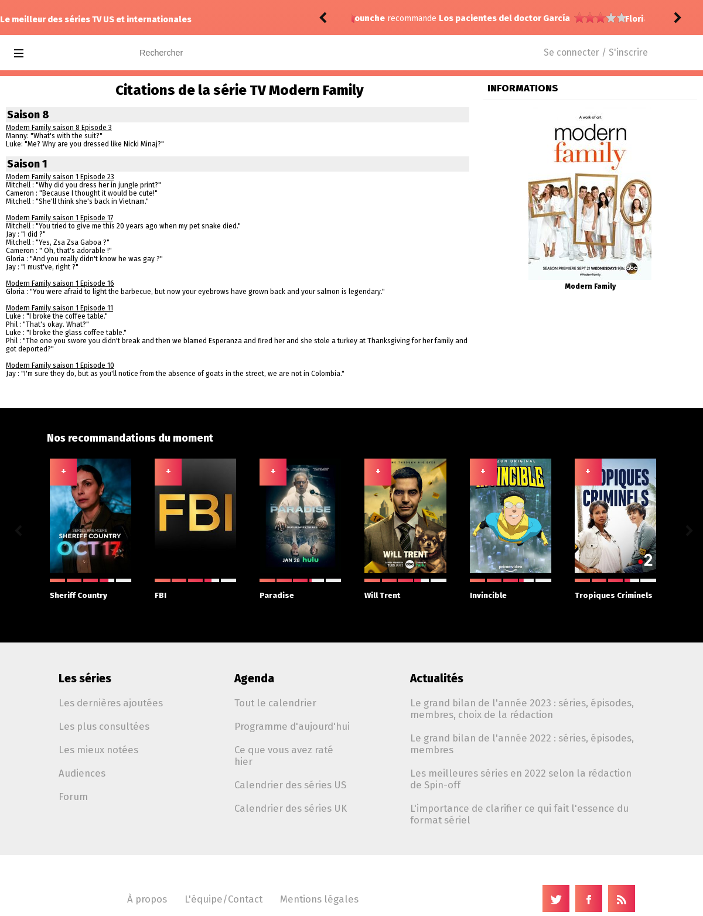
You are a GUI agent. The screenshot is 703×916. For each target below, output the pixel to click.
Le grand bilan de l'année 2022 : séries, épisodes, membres (522, 744)
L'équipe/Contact (223, 899)
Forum (73, 796)
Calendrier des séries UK (290, 808)
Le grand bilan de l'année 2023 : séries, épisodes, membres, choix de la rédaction (522, 708)
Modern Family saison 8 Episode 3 (59, 128)
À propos (147, 899)
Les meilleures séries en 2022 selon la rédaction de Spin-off (521, 779)
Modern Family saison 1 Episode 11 (59, 308)
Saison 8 (28, 114)
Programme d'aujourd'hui (292, 726)
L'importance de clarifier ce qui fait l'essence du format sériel (519, 814)
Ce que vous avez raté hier (283, 755)
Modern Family (590, 286)
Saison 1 (27, 164)
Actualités (436, 678)
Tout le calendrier (275, 703)
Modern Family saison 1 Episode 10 (60, 365)
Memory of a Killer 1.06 (486, 19)
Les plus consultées (104, 726)
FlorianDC (374, 19)
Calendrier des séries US (290, 785)
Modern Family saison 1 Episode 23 (60, 177)
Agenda (254, 678)
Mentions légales (319, 899)
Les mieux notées (98, 750)
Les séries (85, 678)
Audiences (82, 773)
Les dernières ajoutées (111, 703)
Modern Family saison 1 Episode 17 (59, 218)
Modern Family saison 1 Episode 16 (60, 283)
